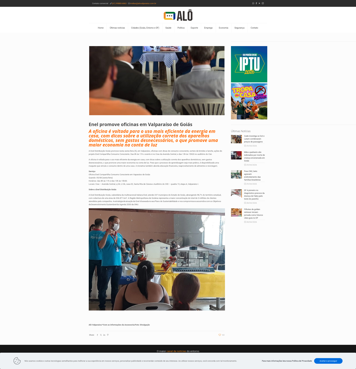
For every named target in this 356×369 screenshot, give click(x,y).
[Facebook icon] (256, 3)
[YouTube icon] (259, 3)
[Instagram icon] (263, 3)
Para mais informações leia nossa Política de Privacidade (287, 361)
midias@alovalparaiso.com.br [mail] (143, 3)
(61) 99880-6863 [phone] (119, 3)
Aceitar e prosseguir (328, 361)
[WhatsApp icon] (253, 3)
